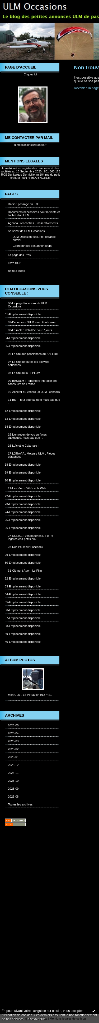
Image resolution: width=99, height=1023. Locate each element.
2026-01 (13, 757)
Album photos (20, 660)
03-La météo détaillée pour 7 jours (30, 330)
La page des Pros (19, 255)
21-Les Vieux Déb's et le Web (27, 488)
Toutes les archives (20, 804)
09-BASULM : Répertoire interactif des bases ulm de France (32, 382)
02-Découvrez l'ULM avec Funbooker (32, 322)
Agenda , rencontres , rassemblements (33, 223)
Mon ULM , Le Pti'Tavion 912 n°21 (30, 694)
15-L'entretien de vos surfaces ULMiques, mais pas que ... (27, 436)
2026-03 (13, 741)
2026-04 (13, 733)
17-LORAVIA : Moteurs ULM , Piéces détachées (31, 455)
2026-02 (13, 749)
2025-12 (13, 764)
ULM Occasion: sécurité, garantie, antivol (34, 238)
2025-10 (13, 780)
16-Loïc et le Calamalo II (23, 445)
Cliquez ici (30, 74)
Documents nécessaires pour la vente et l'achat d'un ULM (34, 213)
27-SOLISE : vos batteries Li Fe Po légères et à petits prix (30, 537)
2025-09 (13, 788)
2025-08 (13, 796)
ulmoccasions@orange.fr (30, 144)
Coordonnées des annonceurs (32, 245)
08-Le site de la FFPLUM (24, 372)
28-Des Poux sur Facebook (25, 546)
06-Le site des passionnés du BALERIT (33, 353)
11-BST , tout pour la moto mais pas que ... (34, 401)
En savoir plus (35, 1019)
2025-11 (13, 772)
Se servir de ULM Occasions (26, 231)
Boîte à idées (16, 270)
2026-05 (13, 725)
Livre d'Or (14, 262)
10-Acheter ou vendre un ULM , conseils (34, 391)
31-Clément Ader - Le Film (25, 570)
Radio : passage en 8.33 (23, 204)
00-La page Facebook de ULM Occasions (27, 305)
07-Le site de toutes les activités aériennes (28, 363)
